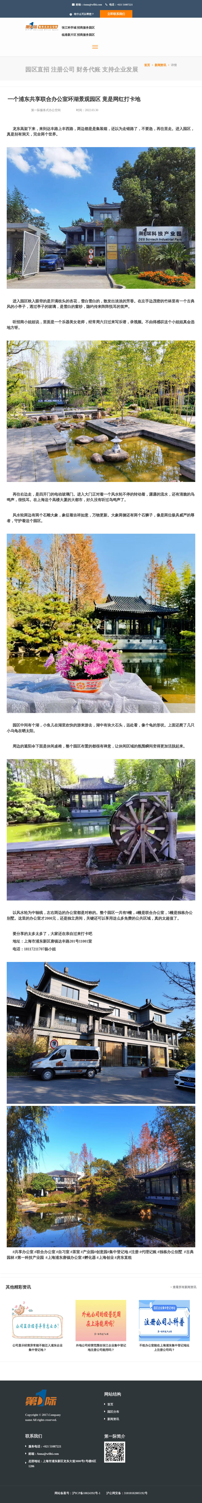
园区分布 (113, 1411)
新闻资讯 (162, 65)
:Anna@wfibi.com (92, 4)
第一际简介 (114, 1436)
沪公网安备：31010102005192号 (127, 1493)
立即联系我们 (116, 14)
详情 (174, 65)
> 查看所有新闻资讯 (183, 1287)
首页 (149, 65)
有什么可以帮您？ (84, 14)
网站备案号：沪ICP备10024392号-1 (77, 1493)
